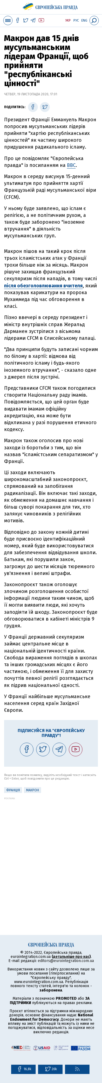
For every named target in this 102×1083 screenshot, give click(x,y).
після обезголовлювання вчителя (43, 286)
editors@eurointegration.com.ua (66, 960)
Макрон (32, 790)
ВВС (71, 165)
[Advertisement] (51, 851)
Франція (13, 790)
